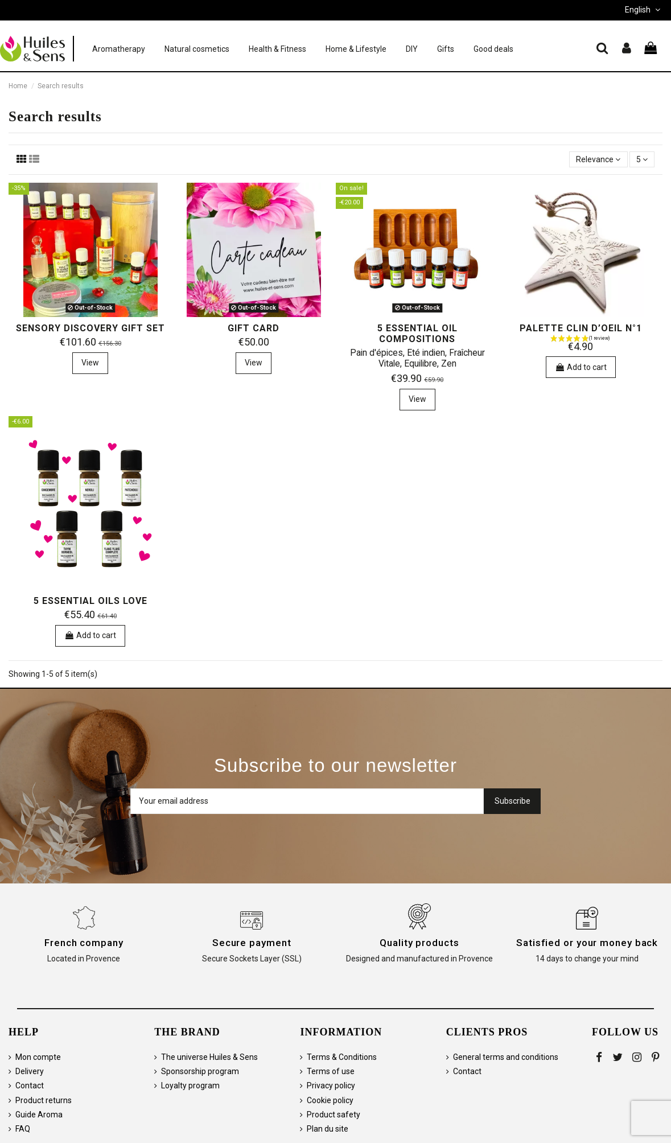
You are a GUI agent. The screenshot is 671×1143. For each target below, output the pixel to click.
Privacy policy (331, 1085)
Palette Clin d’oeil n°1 (581, 328)
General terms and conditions (505, 1057)
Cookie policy (330, 1100)
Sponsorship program (200, 1071)
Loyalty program (190, 1085)
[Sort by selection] (598, 159)
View (90, 362)
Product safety (333, 1114)
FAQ (22, 1128)
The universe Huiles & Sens (209, 1057)
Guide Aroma (39, 1114)
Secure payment (251, 942)
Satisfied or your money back (587, 942)
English (643, 9)
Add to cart (581, 367)
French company (84, 942)
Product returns (43, 1100)
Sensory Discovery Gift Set (90, 328)
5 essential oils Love (90, 600)
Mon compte (38, 1057)
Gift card (253, 328)
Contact (29, 1085)
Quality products (419, 942)
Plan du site (327, 1128)
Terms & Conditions (342, 1057)
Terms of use (331, 1071)
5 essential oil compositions (417, 333)
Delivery (29, 1071)
